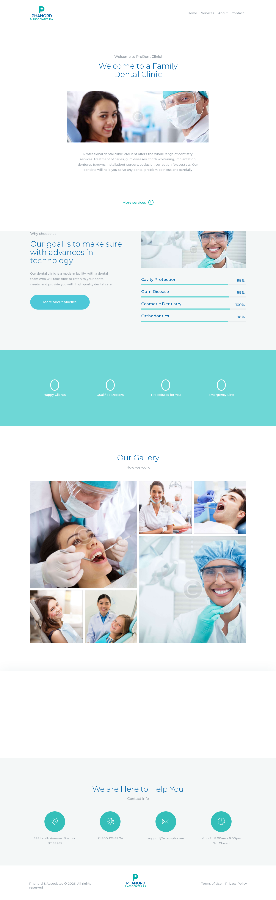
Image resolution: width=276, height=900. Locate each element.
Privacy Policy (236, 884)
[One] (138, 714)
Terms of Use (211, 884)
